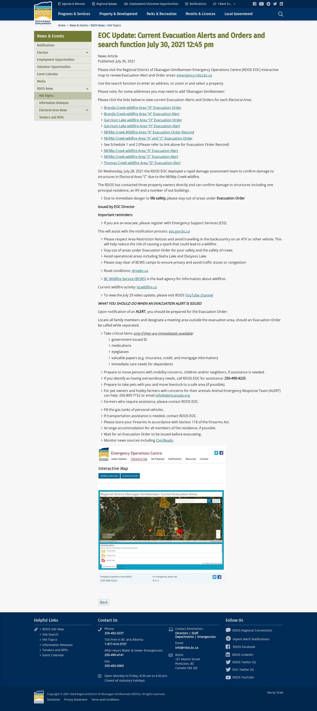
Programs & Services (74, 14)
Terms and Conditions (105, 699)
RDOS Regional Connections (249, 630)
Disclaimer (53, 699)
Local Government (239, 14)
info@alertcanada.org (172, 395)
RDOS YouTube (240, 677)
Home (62, 25)
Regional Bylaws (104, 4)
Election (42, 53)
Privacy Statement (75, 699)
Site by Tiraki (275, 692)
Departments (184, 637)
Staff (195, 633)
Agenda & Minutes (71, 4)
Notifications (195, 4)
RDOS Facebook (240, 647)
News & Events (79, 25)
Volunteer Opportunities (54, 67)
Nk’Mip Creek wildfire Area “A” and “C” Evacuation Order (148, 138)
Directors (181, 633)
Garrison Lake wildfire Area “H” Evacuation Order (143, 120)
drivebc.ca (140, 270)
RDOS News (98, 25)
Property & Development (118, 14)
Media (41, 81)
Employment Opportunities (56, 60)
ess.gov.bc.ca (179, 231)
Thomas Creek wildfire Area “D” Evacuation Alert (142, 162)
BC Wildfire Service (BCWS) (125, 278)
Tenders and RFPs (51, 117)
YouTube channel (199, 295)
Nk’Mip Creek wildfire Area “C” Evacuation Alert (141, 156)
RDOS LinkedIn (239, 655)
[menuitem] (71, 4)
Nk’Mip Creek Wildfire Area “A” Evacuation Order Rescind (149, 132)
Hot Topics (46, 96)
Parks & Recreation (161, 14)
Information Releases (54, 103)
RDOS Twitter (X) (241, 662)
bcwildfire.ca (147, 287)
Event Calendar (47, 74)
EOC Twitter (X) (240, 670)
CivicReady (164, 440)
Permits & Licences (200, 14)
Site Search (50, 634)
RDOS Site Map (53, 629)
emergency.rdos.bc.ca (194, 75)
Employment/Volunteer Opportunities (151, 4)
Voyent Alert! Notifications (248, 639)
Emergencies (206, 637)
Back (104, 602)
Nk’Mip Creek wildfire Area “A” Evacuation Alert (141, 150)
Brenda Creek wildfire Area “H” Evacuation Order (142, 107)
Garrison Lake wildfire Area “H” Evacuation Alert (142, 126)
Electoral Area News (53, 110)
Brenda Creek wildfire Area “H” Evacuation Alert (141, 113)
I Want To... (222, 4)
